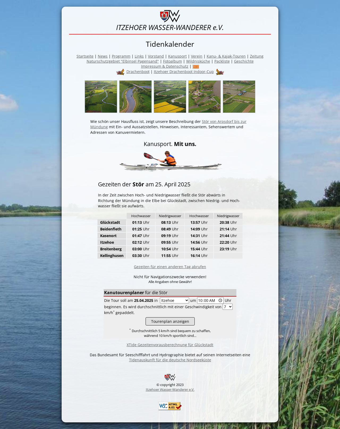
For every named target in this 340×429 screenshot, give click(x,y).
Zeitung (257, 56)
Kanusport (177, 56)
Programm (121, 56)
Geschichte (244, 61)
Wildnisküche (198, 61)
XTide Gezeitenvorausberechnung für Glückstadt (170, 344)
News (103, 56)
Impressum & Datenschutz (164, 66)
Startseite (85, 56)
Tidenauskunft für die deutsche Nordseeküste (170, 359)
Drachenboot (138, 71)
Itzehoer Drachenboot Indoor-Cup (184, 71)
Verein (196, 56)
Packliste (222, 61)
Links (139, 56)
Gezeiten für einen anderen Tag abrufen (170, 266)
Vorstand (156, 56)
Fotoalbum (172, 61)
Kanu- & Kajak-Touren (226, 56)
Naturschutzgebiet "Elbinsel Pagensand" (123, 61)
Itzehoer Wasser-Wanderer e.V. (170, 389)
